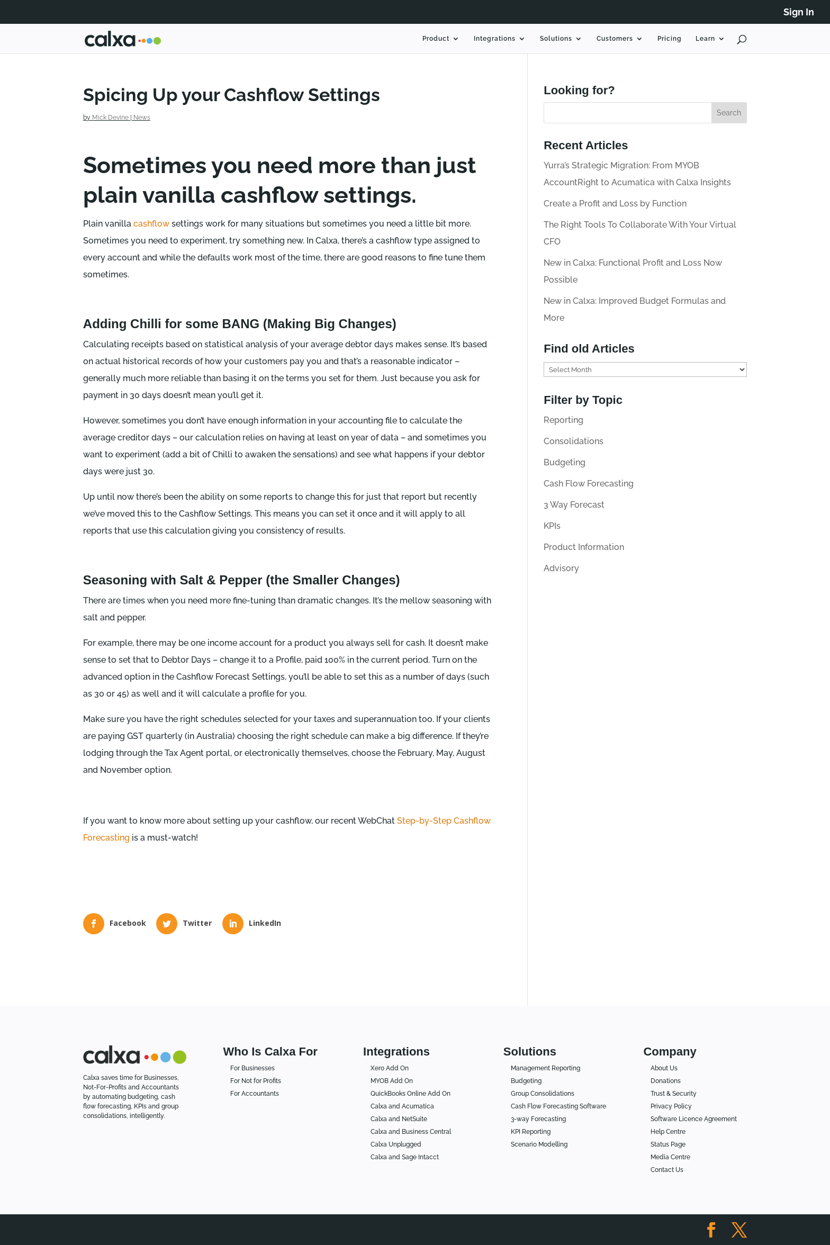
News (141, 117)
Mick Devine (110, 117)
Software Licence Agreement (694, 1119)
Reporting (563, 420)
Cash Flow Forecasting (589, 484)
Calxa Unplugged (396, 1144)
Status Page (668, 1144)
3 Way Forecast (574, 505)
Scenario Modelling (539, 1144)
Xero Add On (390, 1068)
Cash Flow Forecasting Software (558, 1106)
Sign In (798, 12)
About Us (664, 1068)
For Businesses (252, 1068)
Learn (705, 38)
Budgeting (564, 462)
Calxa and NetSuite (399, 1119)
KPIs (552, 526)
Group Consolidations (542, 1093)
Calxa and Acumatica (402, 1106)
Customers (615, 38)
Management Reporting (545, 1068)
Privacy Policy (671, 1106)
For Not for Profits (255, 1081)
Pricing (669, 38)
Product (435, 38)
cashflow (151, 224)
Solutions (556, 38)
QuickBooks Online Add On (410, 1093)
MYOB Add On (392, 1081)
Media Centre (670, 1157)
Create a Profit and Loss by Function (615, 204)
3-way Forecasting (538, 1119)
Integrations (495, 38)
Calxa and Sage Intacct (405, 1157)
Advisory (561, 568)
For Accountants (254, 1093)
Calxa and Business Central (411, 1131)
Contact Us (667, 1170)
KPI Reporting (531, 1131)
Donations (666, 1081)
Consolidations (573, 441)
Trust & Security (674, 1093)
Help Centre (668, 1131)
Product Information (584, 547)
